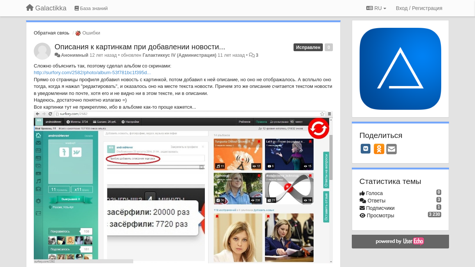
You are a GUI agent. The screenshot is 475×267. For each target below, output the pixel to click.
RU (376, 8)
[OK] (379, 148)
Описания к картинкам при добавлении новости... (140, 47)
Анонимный (74, 55)
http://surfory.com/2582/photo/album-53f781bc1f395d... (92, 72)
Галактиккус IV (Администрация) (179, 55)
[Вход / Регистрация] (419, 8)
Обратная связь (51, 33)
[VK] (366, 148)
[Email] (391, 149)
